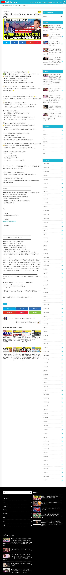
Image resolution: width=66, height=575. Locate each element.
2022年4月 (45, 328)
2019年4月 (45, 450)
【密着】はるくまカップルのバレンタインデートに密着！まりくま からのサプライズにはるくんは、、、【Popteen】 (52, 114)
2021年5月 (45, 370)
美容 (57, 2)
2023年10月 (46, 259)
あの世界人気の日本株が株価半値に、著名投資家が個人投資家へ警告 (52, 28)
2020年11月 (46, 389)
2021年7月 (45, 362)
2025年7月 (45, 179)
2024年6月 (45, 229)
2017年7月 (45, 461)
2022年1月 (45, 339)
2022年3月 (45, 332)
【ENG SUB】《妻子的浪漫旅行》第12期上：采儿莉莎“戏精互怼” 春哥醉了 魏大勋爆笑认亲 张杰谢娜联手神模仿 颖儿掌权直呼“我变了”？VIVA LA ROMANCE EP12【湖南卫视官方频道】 (52, 78)
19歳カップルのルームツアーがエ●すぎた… (52, 88)
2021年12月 (46, 343)
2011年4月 (45, 469)
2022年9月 (45, 309)
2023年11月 (46, 256)
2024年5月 (45, 233)
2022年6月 (45, 320)
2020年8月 (45, 400)
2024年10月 (46, 214)
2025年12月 (46, 160)
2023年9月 (45, 263)
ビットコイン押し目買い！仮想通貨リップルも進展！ (52, 36)
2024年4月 (45, 237)
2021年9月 (45, 355)
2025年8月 (45, 176)
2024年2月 (45, 244)
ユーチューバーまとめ (49, 571)
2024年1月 (45, 248)
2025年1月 (45, 202)
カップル (39, 2)
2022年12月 (46, 297)
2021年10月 (46, 351)
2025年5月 (45, 187)
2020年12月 (46, 385)
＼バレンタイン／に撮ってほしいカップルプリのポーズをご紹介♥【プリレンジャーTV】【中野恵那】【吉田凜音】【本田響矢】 (52, 97)
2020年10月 (46, 393)
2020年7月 (45, 404)
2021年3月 (45, 377)
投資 (61, 2)
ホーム (31, 2)
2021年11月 (46, 347)
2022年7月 (45, 317)
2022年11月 (46, 301)
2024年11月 (46, 210)
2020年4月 (45, 416)
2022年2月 (45, 336)
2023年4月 (45, 282)
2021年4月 (45, 374)
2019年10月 (46, 438)
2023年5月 (45, 278)
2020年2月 (45, 423)
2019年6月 (45, 446)
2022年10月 (46, 305)
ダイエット (44, 2)
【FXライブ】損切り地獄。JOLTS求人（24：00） (51, 43)
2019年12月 (46, 431)
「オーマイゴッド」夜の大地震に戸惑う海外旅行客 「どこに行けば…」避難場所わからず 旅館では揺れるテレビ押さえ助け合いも (52, 60)
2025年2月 (45, 198)
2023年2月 (45, 290)
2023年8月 (45, 267)
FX (35, 2)
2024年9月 (45, 218)
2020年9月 (45, 396)
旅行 (54, 2)
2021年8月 (45, 358)
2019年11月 (46, 435)
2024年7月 (45, 225)
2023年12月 (46, 252)
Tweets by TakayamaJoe (9, 221)
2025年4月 (45, 191)
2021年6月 (45, 366)
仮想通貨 (50, 2)
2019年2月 (45, 454)
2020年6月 (45, 408)
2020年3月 (45, 419)
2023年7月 (45, 271)
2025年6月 (45, 183)
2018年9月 (45, 457)
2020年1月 (45, 427)
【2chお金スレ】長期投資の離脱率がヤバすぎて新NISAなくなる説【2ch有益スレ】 (52, 51)
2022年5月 (45, 324)
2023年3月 (45, 286)
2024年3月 (45, 240)
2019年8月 (45, 442)
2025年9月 (45, 172)
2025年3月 (45, 195)
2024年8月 (45, 221)
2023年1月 (45, 294)
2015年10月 (46, 465)
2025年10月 (46, 168)
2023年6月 (45, 275)
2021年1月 (45, 381)
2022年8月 (45, 313)
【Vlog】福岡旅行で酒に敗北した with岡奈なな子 (52, 105)
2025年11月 (46, 164)
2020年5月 (45, 412)
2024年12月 (46, 206)
